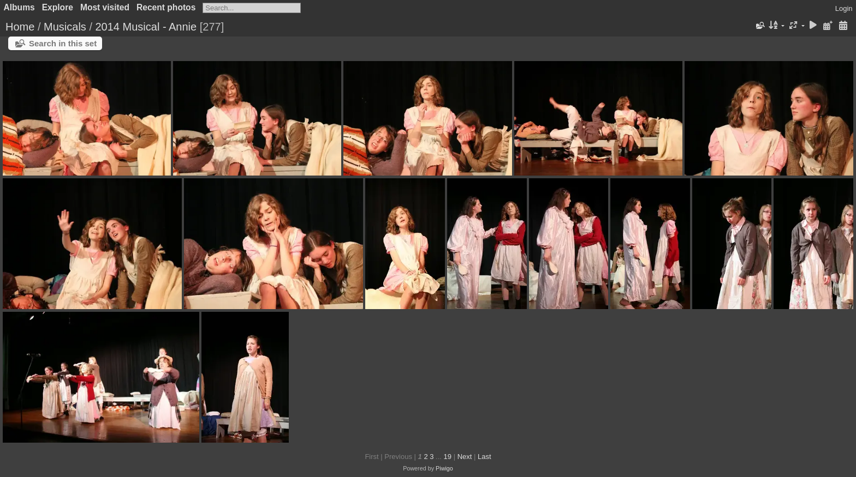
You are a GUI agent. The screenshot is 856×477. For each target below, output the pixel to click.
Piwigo (444, 468)
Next (464, 456)
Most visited (104, 7)
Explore (57, 7)
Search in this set (63, 43)
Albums (19, 7)
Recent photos (165, 7)
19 (447, 456)
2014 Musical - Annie (146, 27)
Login (844, 8)
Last (484, 456)
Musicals (65, 27)
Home (19, 27)
